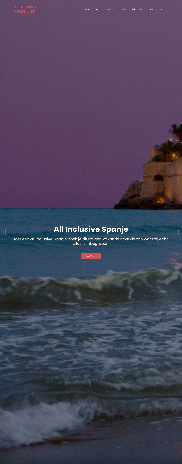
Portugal (160, 9)
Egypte (123, 9)
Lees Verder (91, 256)
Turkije (111, 9)
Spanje (99, 9)
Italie (151, 9)
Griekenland (137, 9)
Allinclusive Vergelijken (25, 9)
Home (86, 9)
